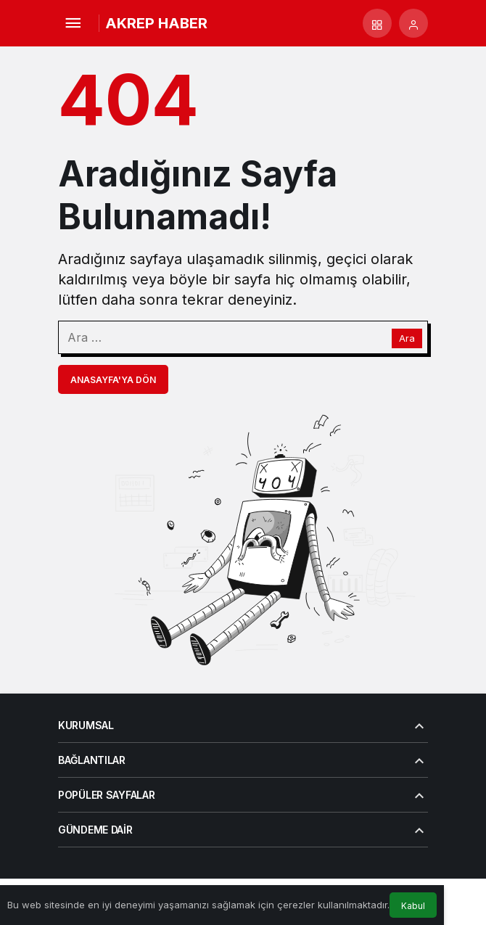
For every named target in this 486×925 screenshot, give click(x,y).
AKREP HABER (156, 23)
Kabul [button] (413, 905)
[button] (377, 23)
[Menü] (72, 23)
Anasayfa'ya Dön (113, 379)
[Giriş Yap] (413, 23)
